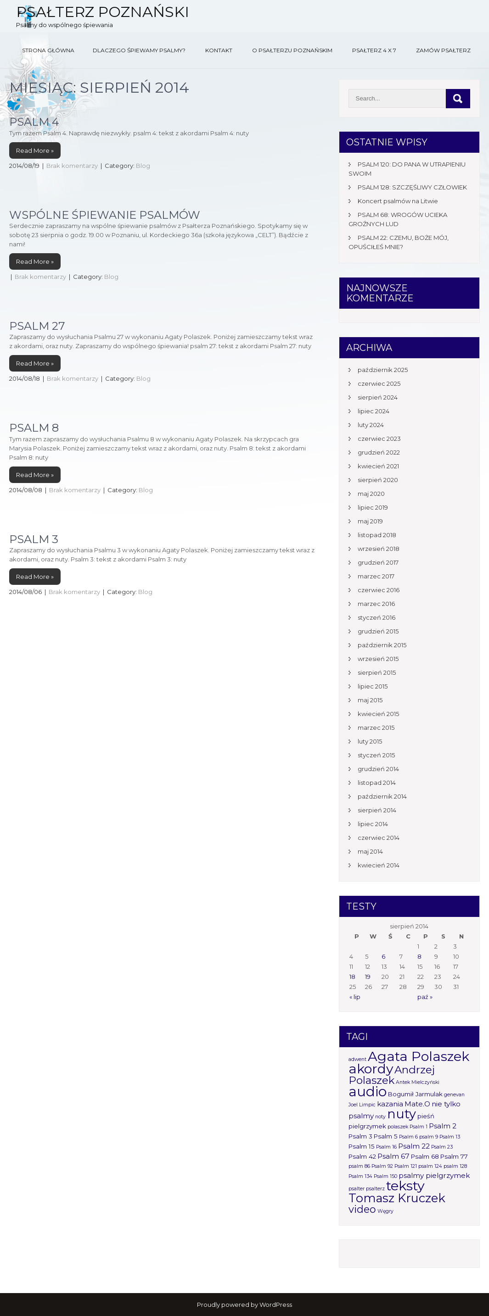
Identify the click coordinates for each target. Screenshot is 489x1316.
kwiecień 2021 (378, 466)
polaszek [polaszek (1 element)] (398, 1127)
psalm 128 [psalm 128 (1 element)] (455, 1166)
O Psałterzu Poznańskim (292, 50)
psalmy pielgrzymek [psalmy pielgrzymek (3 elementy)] (434, 1175)
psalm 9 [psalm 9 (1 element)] (428, 1137)
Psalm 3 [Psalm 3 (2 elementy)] (360, 1136)
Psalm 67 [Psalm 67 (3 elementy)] (393, 1156)
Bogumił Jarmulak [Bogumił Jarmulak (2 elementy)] (415, 1094)
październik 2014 (382, 796)
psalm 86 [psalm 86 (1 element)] (359, 1166)
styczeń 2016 (376, 617)
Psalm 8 (34, 427)
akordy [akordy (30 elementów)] (370, 1069)
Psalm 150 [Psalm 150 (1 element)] (385, 1176)
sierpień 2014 (377, 810)
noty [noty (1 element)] (380, 1117)
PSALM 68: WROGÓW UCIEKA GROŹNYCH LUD (397, 219)
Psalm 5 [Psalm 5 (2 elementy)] (386, 1136)
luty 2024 (371, 424)
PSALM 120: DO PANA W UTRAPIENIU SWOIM (407, 169)
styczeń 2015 (376, 755)
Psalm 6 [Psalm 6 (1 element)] (408, 1137)
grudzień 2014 (378, 768)
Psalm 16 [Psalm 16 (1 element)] (386, 1147)
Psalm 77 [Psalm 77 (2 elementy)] (454, 1156)
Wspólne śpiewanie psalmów (104, 215)
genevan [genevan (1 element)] (454, 1095)
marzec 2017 (376, 576)
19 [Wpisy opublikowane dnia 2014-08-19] (368, 976)
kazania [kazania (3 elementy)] (390, 1103)
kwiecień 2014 (378, 865)
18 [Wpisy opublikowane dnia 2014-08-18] (352, 976)
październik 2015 (382, 645)
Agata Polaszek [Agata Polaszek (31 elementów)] (418, 1056)
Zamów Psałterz (443, 50)
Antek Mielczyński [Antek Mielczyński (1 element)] (417, 1082)
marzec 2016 (376, 603)
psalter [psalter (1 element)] (356, 1189)
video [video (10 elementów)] (362, 1209)
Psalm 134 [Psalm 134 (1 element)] (360, 1176)
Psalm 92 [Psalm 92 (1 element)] (382, 1166)
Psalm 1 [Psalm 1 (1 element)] (418, 1127)
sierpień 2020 (378, 479)
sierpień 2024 (378, 397)
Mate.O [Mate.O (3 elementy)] (417, 1103)
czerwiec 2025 (379, 383)
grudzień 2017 (378, 562)
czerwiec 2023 (379, 438)
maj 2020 (371, 493)
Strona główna (48, 50)
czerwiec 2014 (378, 837)
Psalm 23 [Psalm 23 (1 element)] (442, 1147)
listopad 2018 (377, 535)
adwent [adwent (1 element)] (357, 1059)
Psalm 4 (34, 121)
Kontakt (218, 50)
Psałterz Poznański (102, 12)
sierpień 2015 (377, 672)
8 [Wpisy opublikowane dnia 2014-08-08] (419, 956)
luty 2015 (370, 741)
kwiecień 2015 (378, 713)
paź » (425, 996)
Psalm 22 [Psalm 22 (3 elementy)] (414, 1146)
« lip (354, 996)
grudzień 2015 (378, 631)
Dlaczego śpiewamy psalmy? (139, 50)
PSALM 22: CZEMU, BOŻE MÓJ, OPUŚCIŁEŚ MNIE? (398, 242)
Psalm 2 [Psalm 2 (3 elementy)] (442, 1126)
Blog (143, 165)
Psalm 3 (33, 539)
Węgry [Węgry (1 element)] (385, 1211)
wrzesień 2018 (378, 548)
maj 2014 (370, 851)
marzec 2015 (376, 727)
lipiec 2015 (373, 686)
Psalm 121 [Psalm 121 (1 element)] (405, 1166)
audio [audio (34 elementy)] (367, 1091)
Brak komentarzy (72, 165)
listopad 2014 (377, 782)
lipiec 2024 (373, 411)
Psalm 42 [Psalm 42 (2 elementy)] (362, 1156)
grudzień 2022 (379, 452)
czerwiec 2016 (378, 590)
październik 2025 (383, 369)
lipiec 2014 (373, 823)
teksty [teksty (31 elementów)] (405, 1185)
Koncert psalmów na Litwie (398, 201)
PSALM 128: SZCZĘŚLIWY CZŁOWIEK (412, 187)
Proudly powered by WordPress (244, 1304)
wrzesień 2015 (378, 658)
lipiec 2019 (373, 507)
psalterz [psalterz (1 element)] (375, 1189)
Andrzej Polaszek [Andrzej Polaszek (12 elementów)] (391, 1075)
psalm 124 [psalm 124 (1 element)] (430, 1166)
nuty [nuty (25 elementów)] (401, 1114)
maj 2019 (370, 521)
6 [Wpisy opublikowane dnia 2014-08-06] (383, 956)
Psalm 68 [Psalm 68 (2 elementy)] (425, 1156)
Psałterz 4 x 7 (374, 50)
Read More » (35, 150)
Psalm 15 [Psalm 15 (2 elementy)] (361, 1146)
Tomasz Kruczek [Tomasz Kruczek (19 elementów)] (396, 1198)
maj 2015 (370, 700)
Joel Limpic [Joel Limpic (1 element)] (362, 1105)
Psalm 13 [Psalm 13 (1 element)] (449, 1137)
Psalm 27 (37, 326)
